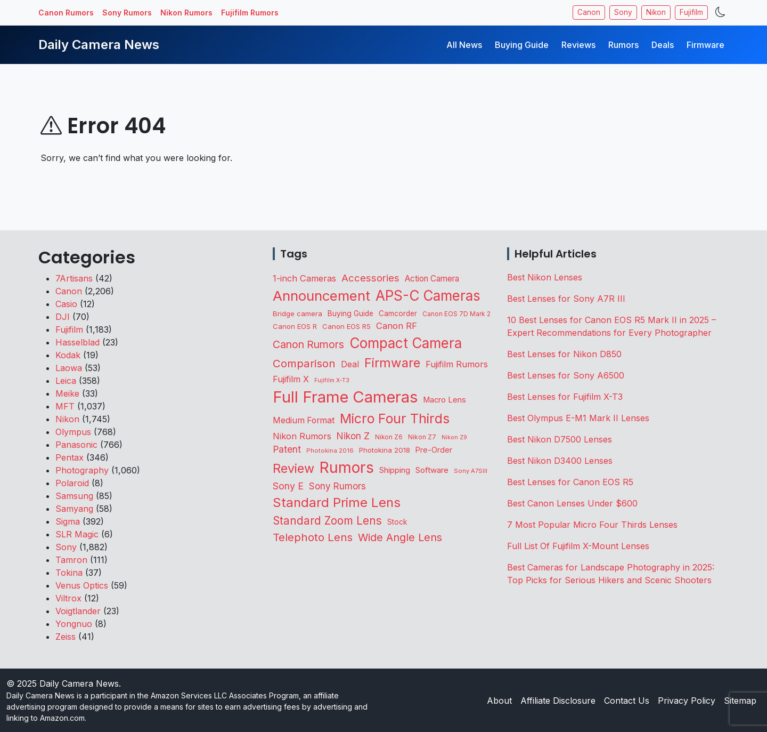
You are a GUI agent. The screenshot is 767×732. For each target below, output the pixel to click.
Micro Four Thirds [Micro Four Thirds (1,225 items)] (395, 419)
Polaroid (72, 483)
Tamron (71, 559)
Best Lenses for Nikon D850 (564, 354)
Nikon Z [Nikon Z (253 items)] (353, 435)
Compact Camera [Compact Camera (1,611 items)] (405, 343)
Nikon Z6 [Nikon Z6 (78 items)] (389, 437)
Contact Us (626, 700)
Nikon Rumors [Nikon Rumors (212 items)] (302, 436)
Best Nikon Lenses (544, 277)
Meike (67, 393)
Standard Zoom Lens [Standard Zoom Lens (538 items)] (327, 520)
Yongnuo (73, 623)
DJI (62, 316)
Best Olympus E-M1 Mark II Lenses (578, 418)
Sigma (67, 521)
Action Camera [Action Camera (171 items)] (432, 279)
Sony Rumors (127, 12)
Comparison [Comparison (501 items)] (304, 363)
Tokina (69, 572)
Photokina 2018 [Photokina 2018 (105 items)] (384, 450)
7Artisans (74, 278)
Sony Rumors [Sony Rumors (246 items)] (337, 486)
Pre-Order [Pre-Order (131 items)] (433, 449)
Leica (65, 380)
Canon (588, 12)
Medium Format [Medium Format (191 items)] (303, 420)
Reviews (578, 44)
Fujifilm (691, 12)
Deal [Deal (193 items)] (350, 364)
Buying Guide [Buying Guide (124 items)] (350, 313)
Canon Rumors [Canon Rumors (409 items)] (308, 344)
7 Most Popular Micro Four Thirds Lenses (592, 524)
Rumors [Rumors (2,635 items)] (347, 467)
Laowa (68, 368)
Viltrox (68, 598)
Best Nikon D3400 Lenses (560, 460)
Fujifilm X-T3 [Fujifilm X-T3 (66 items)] (331, 380)
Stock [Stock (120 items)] (397, 522)
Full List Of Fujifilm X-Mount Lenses (578, 546)
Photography (82, 470)
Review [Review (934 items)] (293, 468)
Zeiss (65, 636)
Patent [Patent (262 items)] (287, 449)
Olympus (73, 432)
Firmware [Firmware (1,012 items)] (392, 363)
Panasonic (76, 444)
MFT (65, 406)
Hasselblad (77, 342)
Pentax (69, 457)
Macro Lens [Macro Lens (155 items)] (444, 400)
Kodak (67, 355)
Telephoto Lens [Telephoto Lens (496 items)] (313, 537)
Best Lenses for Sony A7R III (566, 298)
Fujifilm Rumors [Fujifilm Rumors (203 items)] (457, 364)
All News (464, 44)
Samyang (74, 508)
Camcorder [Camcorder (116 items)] (398, 313)
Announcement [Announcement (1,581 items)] (321, 295)
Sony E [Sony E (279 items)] (288, 486)
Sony (623, 12)
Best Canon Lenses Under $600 (572, 503)
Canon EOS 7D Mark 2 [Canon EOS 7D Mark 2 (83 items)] (456, 314)
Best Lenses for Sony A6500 (565, 375)
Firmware (705, 44)
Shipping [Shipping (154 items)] (394, 470)
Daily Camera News (98, 44)
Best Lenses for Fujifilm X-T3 (565, 396)
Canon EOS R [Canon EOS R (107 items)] (295, 326)
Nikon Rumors (186, 12)
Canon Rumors (66, 12)
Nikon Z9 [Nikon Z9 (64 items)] (454, 437)
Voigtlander (78, 611)
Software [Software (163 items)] (431, 470)
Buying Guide (522, 44)
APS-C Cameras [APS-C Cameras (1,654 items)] (428, 295)
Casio (66, 304)
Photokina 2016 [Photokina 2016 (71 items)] (330, 450)
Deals (662, 44)
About (499, 700)
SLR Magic (77, 534)
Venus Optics (81, 585)
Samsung (74, 495)
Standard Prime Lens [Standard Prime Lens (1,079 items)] (337, 502)
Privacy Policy (686, 700)
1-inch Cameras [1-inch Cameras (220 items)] (304, 278)
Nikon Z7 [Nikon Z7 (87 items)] (422, 437)
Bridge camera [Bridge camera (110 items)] (297, 313)
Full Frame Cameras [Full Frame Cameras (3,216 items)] (345, 397)
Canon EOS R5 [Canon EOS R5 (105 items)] (346, 326)
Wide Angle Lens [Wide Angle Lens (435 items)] (400, 537)
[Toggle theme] (720, 12)
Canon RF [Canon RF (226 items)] (396, 325)
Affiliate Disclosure (557, 700)
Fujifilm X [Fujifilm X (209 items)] (291, 379)
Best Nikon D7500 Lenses (559, 439)
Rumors (623, 44)
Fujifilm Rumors (250, 12)
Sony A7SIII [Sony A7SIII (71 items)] (470, 470)
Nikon (656, 12)
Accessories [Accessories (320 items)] (370, 278)
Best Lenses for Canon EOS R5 (570, 482)
